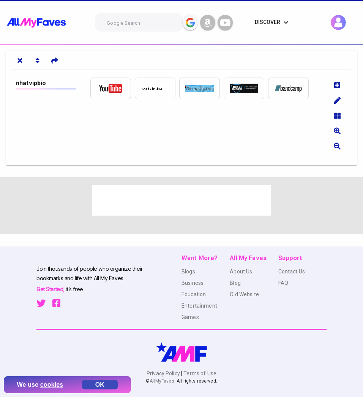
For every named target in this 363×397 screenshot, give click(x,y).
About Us (241, 271)
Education (194, 294)
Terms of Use (199, 373)
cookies (51, 384)
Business (193, 283)
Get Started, (51, 289)
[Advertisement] (181, 200)
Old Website (244, 294)
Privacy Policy (164, 373)
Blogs (188, 271)
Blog (235, 283)
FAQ (283, 283)
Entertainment (199, 306)
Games (190, 317)
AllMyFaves (162, 381)
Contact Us (291, 271)
